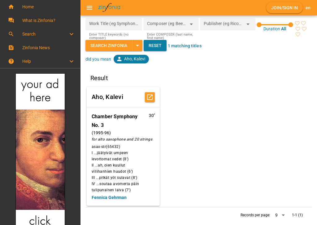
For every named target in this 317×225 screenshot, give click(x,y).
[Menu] (89, 7)
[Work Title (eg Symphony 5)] (113, 24)
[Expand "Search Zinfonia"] (137, 45)
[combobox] (166, 26)
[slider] (275, 24)
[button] (40, 7)
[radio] (297, 23)
